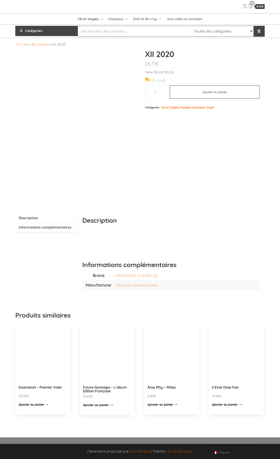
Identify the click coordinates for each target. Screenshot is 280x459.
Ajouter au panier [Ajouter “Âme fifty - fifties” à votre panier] (160, 405)
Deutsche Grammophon (136, 285)
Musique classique (193, 107)
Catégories (33, 31)
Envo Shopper (180, 451)
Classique (115, 19)
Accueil (21, 44)
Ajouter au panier (214, 92)
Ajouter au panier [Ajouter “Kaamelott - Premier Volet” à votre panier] (31, 405)
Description (28, 218)
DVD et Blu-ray (145, 19)
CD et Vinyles (88, 19)
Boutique (40, 44)
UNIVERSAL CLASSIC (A (136, 275)
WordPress (140, 451)
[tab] (46, 218)
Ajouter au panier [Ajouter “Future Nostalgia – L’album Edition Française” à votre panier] (96, 405)
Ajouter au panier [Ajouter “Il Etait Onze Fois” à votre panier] (225, 405)
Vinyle (210, 107)
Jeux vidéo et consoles (184, 19)
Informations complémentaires (45, 227)
